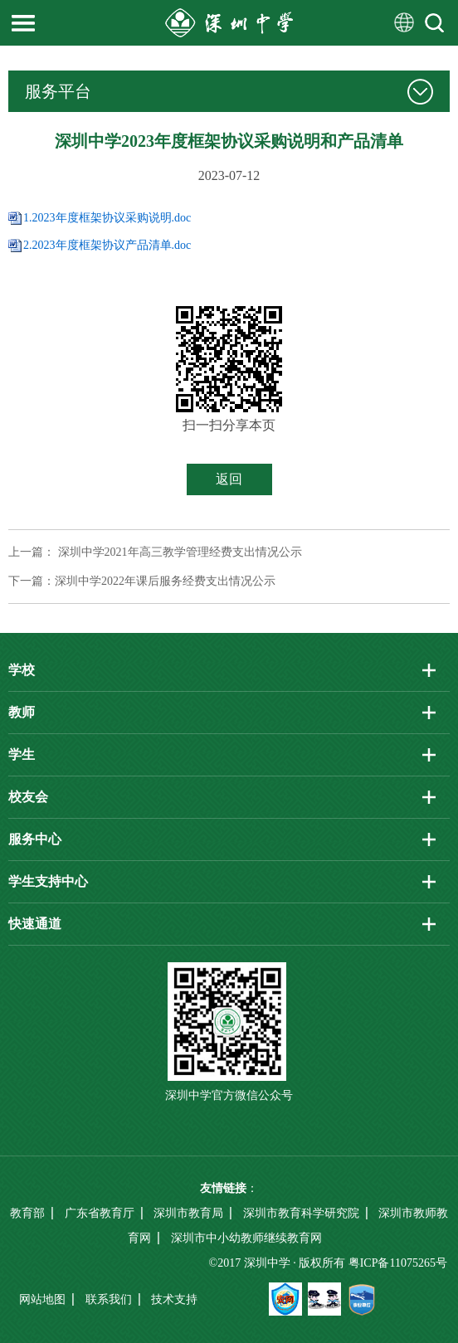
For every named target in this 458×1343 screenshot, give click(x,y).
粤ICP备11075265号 (397, 1263)
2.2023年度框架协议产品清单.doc (107, 245)
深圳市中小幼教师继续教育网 (246, 1238)
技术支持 (174, 1299)
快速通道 (34, 924)
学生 (21, 754)
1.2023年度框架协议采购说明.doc (107, 218)
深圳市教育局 (188, 1213)
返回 (229, 479)
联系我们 (108, 1299)
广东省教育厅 (99, 1213)
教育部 (27, 1213)
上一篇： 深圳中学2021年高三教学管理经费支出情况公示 (155, 552)
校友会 (28, 797)
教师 (21, 712)
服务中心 (34, 839)
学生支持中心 (48, 881)
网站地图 (42, 1299)
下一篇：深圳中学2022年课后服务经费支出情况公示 (141, 581)
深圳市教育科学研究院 (301, 1213)
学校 (21, 670)
